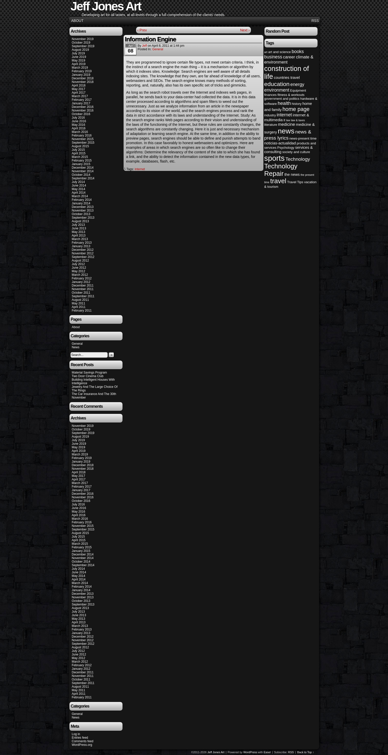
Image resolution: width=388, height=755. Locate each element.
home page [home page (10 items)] (296, 109)
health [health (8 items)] (284, 103)
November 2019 (82, 39)
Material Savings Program (89, 372)
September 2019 (83, 46)
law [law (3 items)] (288, 120)
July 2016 (78, 117)
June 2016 (79, 121)
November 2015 (82, 139)
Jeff (144, 45)
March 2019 (80, 67)
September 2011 (83, 296)
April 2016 (79, 128)
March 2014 (80, 196)
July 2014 (78, 182)
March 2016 (80, 132)
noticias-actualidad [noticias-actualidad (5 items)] (280, 143)
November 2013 (82, 210)
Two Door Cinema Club (87, 376)
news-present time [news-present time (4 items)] (303, 138)
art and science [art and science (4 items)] (279, 52)
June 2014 (79, 185)
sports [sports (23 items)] (274, 158)
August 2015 (80, 146)
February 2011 (82, 310)
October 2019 (81, 42)
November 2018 (82, 82)
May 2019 (78, 60)
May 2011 (78, 303)
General (77, 343)
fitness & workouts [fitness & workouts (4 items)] (291, 95)
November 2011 (82, 289)
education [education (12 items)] (276, 84)
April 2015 (79, 153)
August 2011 (80, 300)
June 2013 (79, 228)
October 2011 (81, 292)
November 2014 (82, 171)
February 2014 (82, 200)
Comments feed (82, 741)
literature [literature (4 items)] (270, 125)
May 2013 (78, 232)
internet (140, 169)
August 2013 (80, 221)
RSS (315, 21)
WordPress (250, 752)
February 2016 (82, 135)
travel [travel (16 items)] (278, 180)
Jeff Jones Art (216, 752)
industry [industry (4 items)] (270, 115)
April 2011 (79, 307)
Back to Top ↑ (305, 752)
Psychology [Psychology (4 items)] (285, 148)
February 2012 (82, 278)
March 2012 (80, 275)
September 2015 (83, 142)
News (75, 347)
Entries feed (80, 737)
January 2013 (81, 246)
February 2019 (82, 71)
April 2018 (79, 85)
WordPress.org (82, 745)
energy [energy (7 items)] (297, 84)
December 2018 (82, 78)
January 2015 (81, 164)
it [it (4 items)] (284, 120)
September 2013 (83, 217)
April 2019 (79, 64)
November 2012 (82, 253)
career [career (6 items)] (289, 57)
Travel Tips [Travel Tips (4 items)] (295, 182)
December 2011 (82, 285)
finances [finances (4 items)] (270, 95)
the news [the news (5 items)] (292, 174)
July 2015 (78, 150)
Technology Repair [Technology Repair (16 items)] (280, 170)
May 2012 (78, 271)
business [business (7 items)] (273, 56)
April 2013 (79, 235)
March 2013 (80, 239)
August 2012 (80, 260)
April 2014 (79, 192)
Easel (267, 752)
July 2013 (78, 225)
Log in (76, 734)
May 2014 (78, 189)
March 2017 (80, 96)
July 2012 (78, 264)
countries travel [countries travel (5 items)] (287, 77)
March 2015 (80, 157)
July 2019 (78, 53)
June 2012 (79, 267)
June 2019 (79, 57)
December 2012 (82, 250)
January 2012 (81, 282)
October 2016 (81, 114)
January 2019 (81, 75)
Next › (245, 30)
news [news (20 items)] (286, 131)
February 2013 (82, 242)
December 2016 (82, 107)
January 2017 (81, 103)
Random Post (277, 31)
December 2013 (82, 207)
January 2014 (81, 203)
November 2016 (82, 110)
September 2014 (83, 178)
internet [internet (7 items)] (284, 114)
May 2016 (78, 125)
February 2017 (82, 100)
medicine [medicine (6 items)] (286, 124)
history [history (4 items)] (296, 104)
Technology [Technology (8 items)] (297, 159)
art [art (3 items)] (265, 52)
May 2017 (78, 89)
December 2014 (82, 167)
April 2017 (79, 92)
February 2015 (82, 160)
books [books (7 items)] (298, 51)
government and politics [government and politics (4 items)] (281, 99)
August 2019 (80, 50)
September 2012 (83, 257)
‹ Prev (142, 30)
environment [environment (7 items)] (276, 90)
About (77, 21)
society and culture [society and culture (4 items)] (296, 152)
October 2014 (81, 175)
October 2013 (81, 214)
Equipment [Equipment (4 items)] (298, 90)
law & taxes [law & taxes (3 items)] (298, 120)
